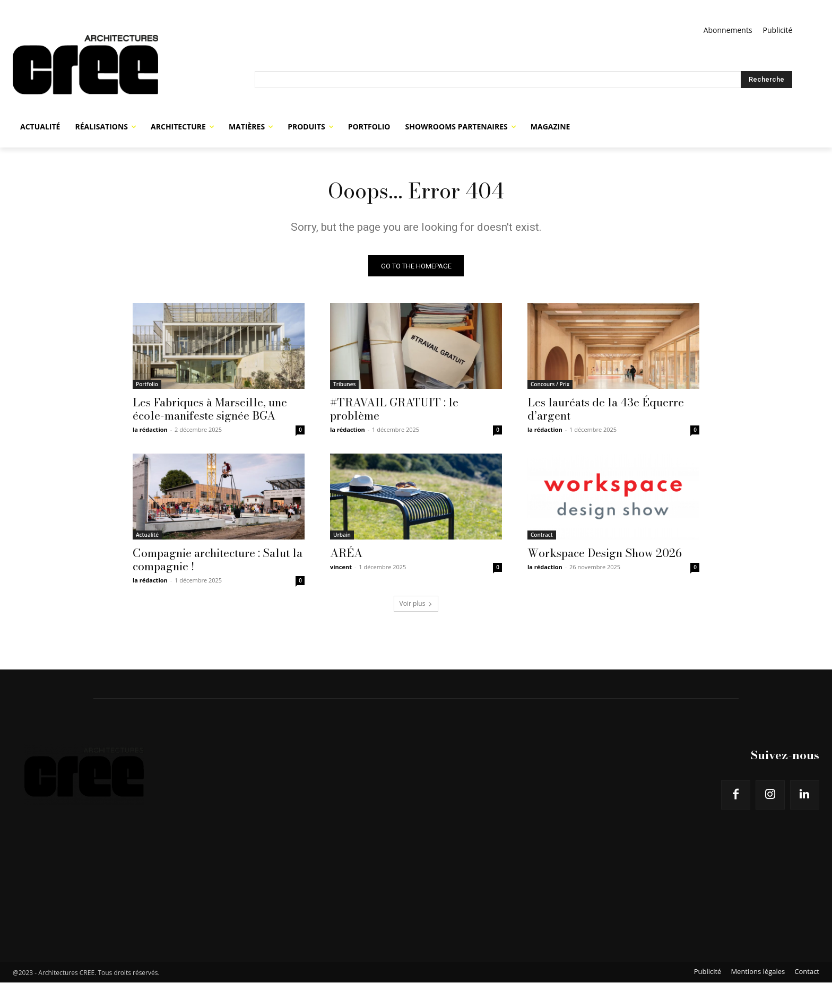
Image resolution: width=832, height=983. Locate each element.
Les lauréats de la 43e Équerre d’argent (605, 409)
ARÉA (346, 553)
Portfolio (147, 384)
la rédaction (150, 430)
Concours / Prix (550, 384)
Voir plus (416, 603)
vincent (341, 567)
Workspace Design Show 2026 (604, 553)
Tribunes (344, 384)
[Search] (766, 79)
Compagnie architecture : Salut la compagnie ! (217, 560)
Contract (542, 535)
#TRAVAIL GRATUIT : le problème (394, 409)
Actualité (147, 535)
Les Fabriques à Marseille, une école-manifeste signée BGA (210, 409)
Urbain (342, 535)
